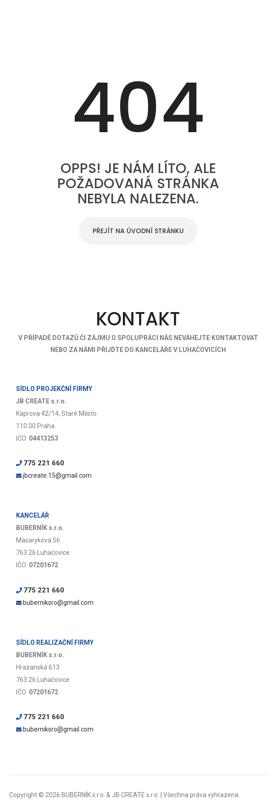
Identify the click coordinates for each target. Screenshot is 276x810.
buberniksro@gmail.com (58, 602)
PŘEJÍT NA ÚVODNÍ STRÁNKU (138, 230)
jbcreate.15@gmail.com (57, 475)
